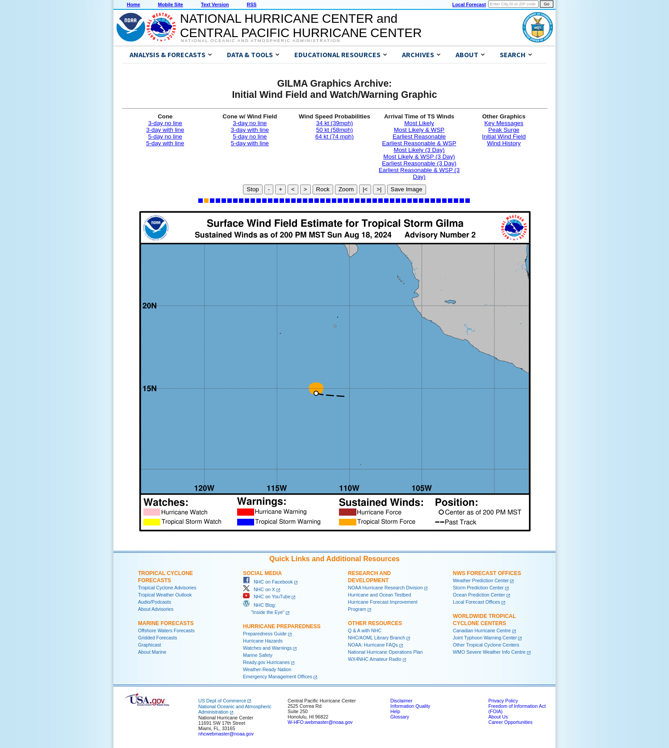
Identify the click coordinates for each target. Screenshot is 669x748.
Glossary (399, 716)
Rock (323, 189)
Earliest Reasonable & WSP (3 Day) (419, 173)
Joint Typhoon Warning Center (485, 637)
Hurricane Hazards (263, 640)
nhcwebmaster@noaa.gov (226, 733)
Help (395, 711)
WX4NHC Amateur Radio (374, 659)
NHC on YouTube (266, 596)
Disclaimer (401, 700)
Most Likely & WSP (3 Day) (419, 156)
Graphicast (149, 644)
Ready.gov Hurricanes (266, 662)
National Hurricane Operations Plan (385, 652)
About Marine (152, 652)
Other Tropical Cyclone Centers (486, 644)
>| (378, 189)
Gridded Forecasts (157, 637)
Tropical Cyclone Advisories (167, 587)
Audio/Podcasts (154, 602)
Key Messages (503, 123)
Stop (253, 189)
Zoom (346, 189)
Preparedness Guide (265, 633)
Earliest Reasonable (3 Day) (419, 163)
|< (365, 189)
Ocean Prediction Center (479, 594)
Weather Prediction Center (481, 580)
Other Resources (375, 623)
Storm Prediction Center (478, 587)
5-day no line (165, 136)
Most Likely (419, 123)
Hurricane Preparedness (282, 626)
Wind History (504, 143)
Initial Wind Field (504, 136)
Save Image (406, 189)
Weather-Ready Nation (267, 669)
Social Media (262, 573)
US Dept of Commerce (222, 700)
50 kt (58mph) (334, 129)
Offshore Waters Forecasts (166, 630)
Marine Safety (257, 655)
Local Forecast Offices (476, 602)
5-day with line (165, 143)
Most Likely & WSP (419, 129)
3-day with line (165, 129)
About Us (498, 716)
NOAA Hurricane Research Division (385, 587)
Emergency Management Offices (277, 676)
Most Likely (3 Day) (419, 150)
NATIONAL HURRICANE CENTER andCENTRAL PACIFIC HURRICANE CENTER (301, 26)
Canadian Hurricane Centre (482, 630)
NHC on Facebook (268, 581)
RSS (251, 4)
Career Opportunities (510, 722)
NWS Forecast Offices (487, 573)
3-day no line (165, 123)
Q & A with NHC (364, 630)
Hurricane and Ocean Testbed (379, 594)
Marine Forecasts (166, 623)
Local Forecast (469, 4)
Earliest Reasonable (419, 136)
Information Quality (410, 706)
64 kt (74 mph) (334, 136)
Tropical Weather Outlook (165, 594)
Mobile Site (170, 4)
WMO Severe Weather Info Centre (489, 652)
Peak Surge (503, 129)
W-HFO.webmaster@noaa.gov (320, 722)
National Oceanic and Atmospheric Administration (260, 40)
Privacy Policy (503, 700)
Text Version (215, 4)
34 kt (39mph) (334, 123)
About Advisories (155, 609)
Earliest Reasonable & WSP (419, 143)
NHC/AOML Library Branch (376, 637)
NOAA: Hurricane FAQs (373, 644)
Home (133, 4)
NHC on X (259, 589)
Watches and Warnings (267, 648)
